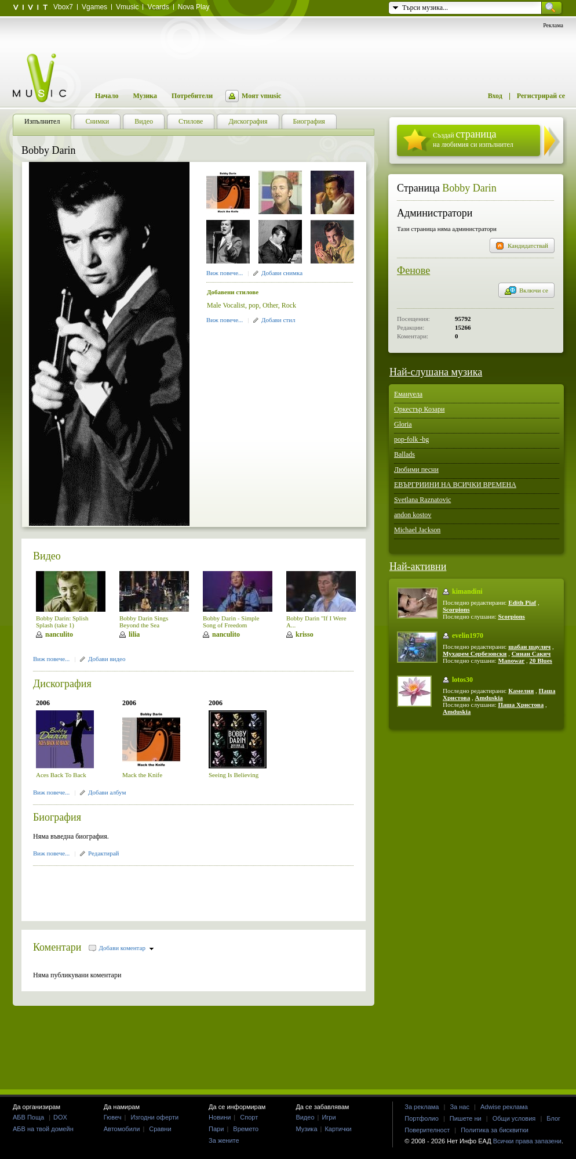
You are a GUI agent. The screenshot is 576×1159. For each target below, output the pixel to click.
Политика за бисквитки (494, 1129)
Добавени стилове (232, 291)
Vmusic (127, 7)
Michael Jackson (417, 530)
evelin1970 (467, 635)
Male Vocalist (226, 305)
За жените (224, 1140)
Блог (553, 1118)
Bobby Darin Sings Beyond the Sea (143, 622)
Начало (106, 96)
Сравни (160, 1128)
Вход (495, 96)
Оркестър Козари (419, 409)
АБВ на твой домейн (43, 1128)
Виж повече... (224, 272)
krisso (304, 634)
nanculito (59, 634)
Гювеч (113, 1117)
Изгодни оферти (154, 1117)
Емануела (408, 394)
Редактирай (103, 853)
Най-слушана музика (435, 372)
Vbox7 (63, 7)
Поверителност (427, 1129)
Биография (57, 817)
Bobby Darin (469, 188)
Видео (47, 556)
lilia (134, 634)
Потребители (192, 96)
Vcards (158, 7)
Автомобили (122, 1128)
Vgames (94, 7)
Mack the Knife (142, 774)
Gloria (403, 424)
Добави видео (106, 658)
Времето (245, 1128)
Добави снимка (281, 272)
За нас (459, 1106)
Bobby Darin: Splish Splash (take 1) (62, 622)
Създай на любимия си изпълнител (473, 138)
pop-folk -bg (411, 439)
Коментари (57, 947)
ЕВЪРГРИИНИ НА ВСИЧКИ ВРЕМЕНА (455, 485)
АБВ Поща (28, 1117)
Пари (216, 1128)
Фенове (413, 270)
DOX (60, 1117)
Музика (145, 96)
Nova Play (194, 7)
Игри (329, 1117)
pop (254, 305)
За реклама (421, 1106)
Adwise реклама (504, 1106)
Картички (338, 1128)
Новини (220, 1117)
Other (270, 305)
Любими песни (416, 469)
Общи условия (514, 1118)
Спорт (249, 1117)
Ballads (404, 454)
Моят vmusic (261, 96)
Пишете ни (466, 1118)
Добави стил (278, 319)
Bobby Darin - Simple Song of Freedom (231, 622)
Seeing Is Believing (233, 774)
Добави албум (107, 792)
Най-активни (417, 566)
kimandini (467, 591)
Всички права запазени (527, 1141)
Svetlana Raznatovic (422, 500)
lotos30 (462, 680)
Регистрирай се (541, 96)
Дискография (62, 683)
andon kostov (412, 515)
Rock (289, 305)
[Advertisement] (168, 889)
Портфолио (421, 1118)
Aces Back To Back (61, 774)
